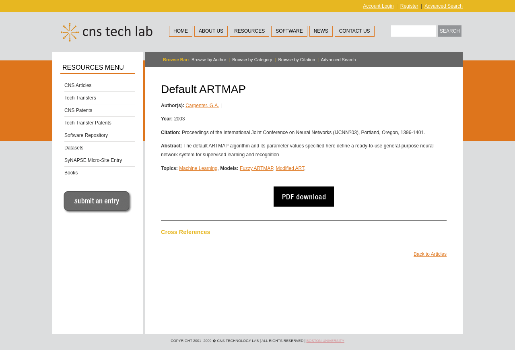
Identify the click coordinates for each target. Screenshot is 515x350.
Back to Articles (430, 254)
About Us (211, 31)
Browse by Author (209, 59)
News (321, 31)
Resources (249, 31)
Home (180, 31)
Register (409, 6)
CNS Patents (78, 110)
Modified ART (290, 168)
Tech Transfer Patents (87, 123)
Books (71, 173)
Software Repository (86, 135)
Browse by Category (252, 59)
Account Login (378, 6)
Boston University (325, 341)
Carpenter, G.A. (202, 105)
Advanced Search (443, 6)
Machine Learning (198, 168)
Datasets (73, 148)
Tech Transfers (80, 98)
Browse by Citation (296, 59)
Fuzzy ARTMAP (256, 168)
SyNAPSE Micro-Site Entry (93, 160)
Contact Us (354, 31)
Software (289, 31)
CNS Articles (77, 85)
